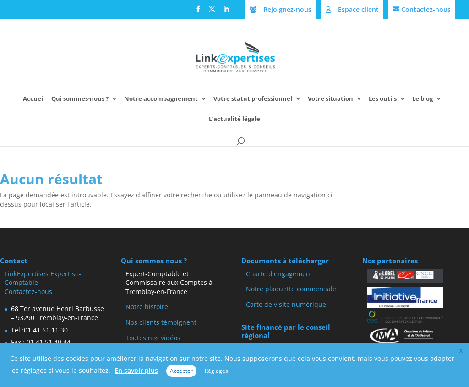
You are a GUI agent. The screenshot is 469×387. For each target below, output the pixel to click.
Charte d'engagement (279, 273)
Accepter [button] (181, 371)
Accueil (34, 99)
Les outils (383, 99)
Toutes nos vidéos (152, 337)
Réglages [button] (216, 371)
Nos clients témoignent (160, 322)
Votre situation (330, 99)
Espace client (358, 9)
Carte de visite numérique (286, 304)
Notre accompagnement (161, 99)
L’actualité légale (234, 119)
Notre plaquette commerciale (291, 288)
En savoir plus (136, 370)
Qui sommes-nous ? (80, 99)
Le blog (422, 99)
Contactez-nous (426, 9)
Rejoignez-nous (287, 9)
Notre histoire (146, 306)
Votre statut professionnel (252, 99)
